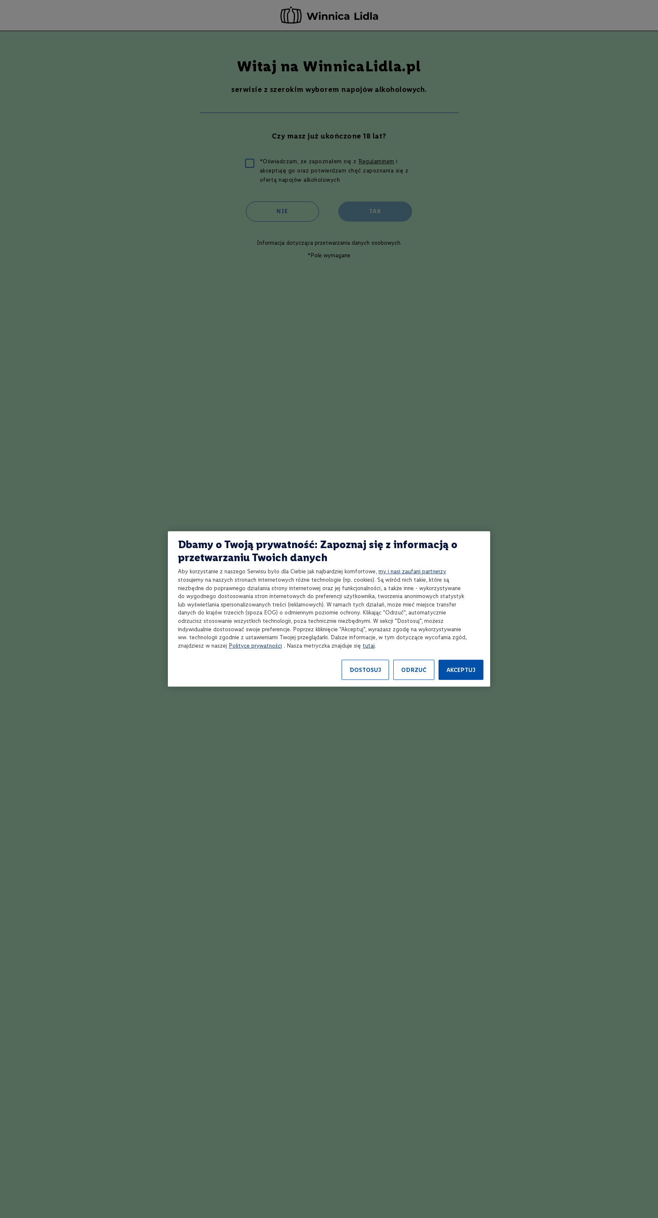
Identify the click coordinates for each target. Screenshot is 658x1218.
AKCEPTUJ (460, 670)
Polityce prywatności (255, 645)
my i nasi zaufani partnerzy (412, 571)
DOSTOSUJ (365, 670)
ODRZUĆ (413, 670)
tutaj (369, 645)
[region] (329, 609)
